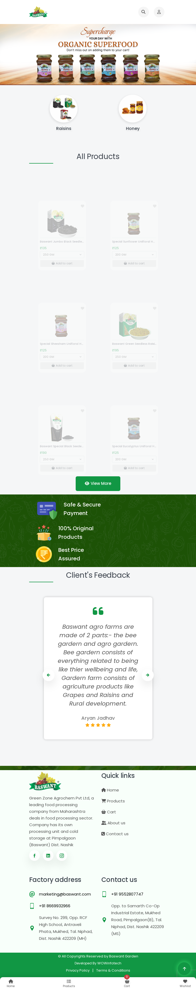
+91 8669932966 (54, 906)
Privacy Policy (78, 970)
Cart (108, 812)
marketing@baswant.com (65, 894)
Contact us (115, 834)
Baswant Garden (123, 956)
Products (113, 801)
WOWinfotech (109, 963)
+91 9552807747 (127, 894)
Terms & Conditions (113, 970)
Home (110, 790)
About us (113, 823)
